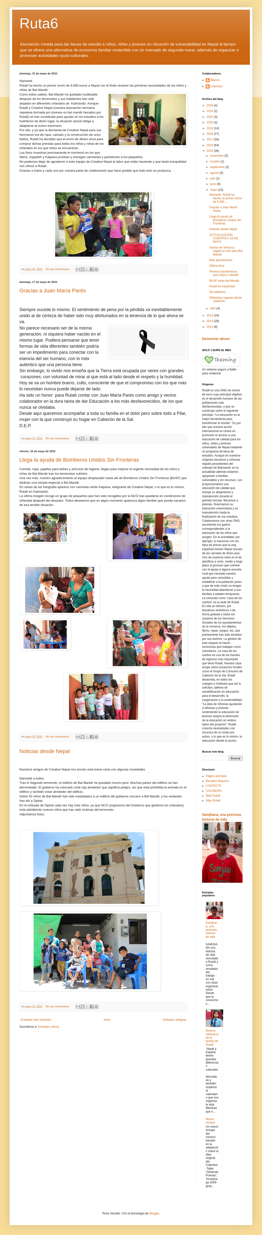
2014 (210, 315)
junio (213, 184)
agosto (215, 173)
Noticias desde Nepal (44, 751)
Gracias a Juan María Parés (52, 291)
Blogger (154, 1213)
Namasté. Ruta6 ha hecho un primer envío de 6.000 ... (225, 198)
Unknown (217, 86)
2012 (210, 327)
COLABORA (214, 791)
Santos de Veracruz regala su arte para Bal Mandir (225, 251)
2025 (210, 105)
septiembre (217, 167)
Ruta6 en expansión (222, 286)
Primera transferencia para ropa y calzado (223, 273)
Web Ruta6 (213, 795)
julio (213, 178)
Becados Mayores (217, 781)
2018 (210, 134)
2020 (210, 122)
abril (213, 308)
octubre (215, 161)
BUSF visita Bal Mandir (224, 280)
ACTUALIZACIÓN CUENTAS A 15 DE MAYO (223, 238)
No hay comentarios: (58, 269)
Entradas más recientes (36, 1019)
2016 (210, 145)
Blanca (215, 80)
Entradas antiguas (174, 1019)
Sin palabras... (218, 292)
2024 (210, 111)
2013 (210, 321)
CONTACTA (213, 785)
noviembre (217, 155)
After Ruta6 (213, 800)
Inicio (107, 1019)
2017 (210, 139)
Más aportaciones (220, 260)
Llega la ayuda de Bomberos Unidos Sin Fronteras (79, 460)
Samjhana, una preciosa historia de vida (211, 929)
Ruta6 (38, 23)
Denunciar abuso (216, 339)
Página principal (216, 776)
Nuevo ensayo (210, 1120)
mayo (214, 190)
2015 (210, 150)
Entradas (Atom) (48, 1026)
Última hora (216, 265)
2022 (210, 117)
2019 (210, 128)
